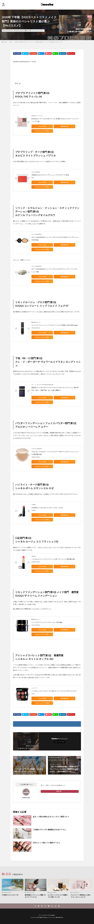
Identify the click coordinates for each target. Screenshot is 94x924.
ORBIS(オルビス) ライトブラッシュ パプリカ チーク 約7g (50, 175)
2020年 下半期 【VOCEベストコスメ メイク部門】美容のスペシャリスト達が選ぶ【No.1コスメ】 (39, 42)
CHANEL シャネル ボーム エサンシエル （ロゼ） (47, 507)
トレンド (37, 30)
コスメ (32, 30)
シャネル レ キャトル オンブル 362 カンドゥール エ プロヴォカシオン (54, 691)
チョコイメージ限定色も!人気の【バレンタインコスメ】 (80, 896)
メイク (41, 30)
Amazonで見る (40, 126)
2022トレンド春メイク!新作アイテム (46, 843)
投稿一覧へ (59, 791)
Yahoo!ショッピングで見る (40, 131)
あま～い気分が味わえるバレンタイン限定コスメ (51, 817)
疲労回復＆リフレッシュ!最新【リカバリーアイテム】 (35, 896)
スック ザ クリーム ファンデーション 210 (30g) (46, 622)
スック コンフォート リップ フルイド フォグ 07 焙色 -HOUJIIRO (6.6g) (54, 325)
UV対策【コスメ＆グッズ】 (10, 895)
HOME (5, 42)
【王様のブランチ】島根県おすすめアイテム (49, 830)
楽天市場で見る (57, 126)
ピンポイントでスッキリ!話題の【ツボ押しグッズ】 (58, 896)
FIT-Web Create (42, 917)
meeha (52, 915)
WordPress (59, 917)
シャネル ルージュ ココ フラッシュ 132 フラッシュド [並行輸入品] (53, 559)
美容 (27, 30)
